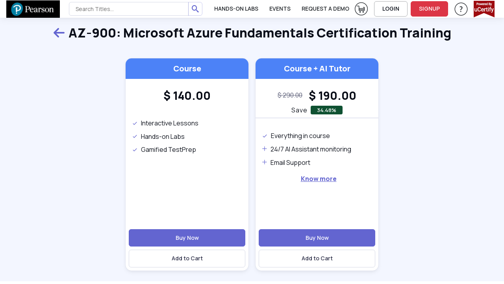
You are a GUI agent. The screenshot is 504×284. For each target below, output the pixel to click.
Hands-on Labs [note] (158, 136)
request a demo (325, 8)
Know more (319, 178)
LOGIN (390, 8)
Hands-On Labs (236, 8)
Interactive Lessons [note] (165, 123)
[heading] (187, 95)
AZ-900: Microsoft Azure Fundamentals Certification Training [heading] (252, 33)
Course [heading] (187, 68)
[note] (290, 95)
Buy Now (187, 237)
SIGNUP (429, 8)
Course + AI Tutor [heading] (317, 68)
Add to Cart (187, 258)
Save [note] (299, 110)
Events (280, 8)
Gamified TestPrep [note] (164, 149)
